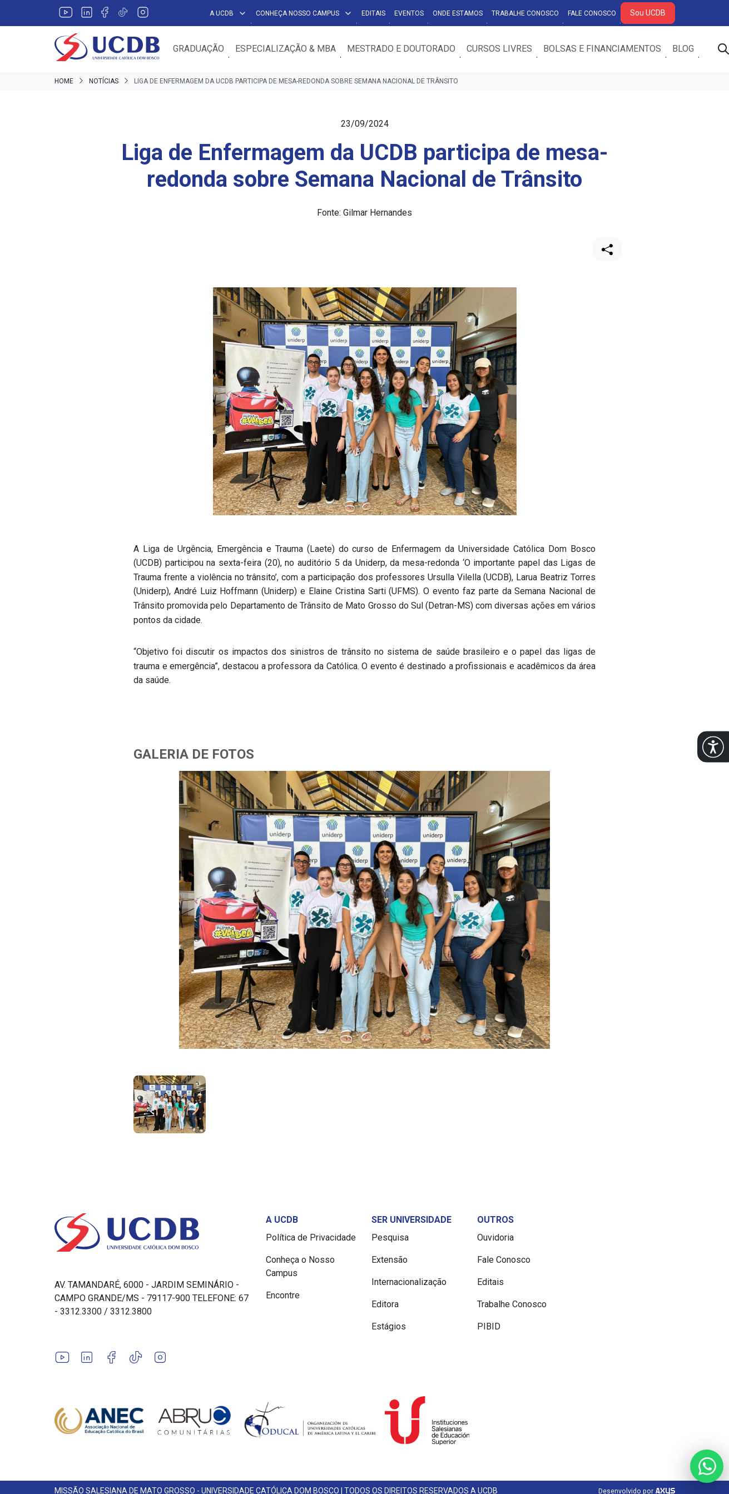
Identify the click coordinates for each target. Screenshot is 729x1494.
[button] (713, 747)
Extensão (389, 1260)
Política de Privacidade (311, 1238)
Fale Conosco (592, 13)
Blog (684, 48)
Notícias (103, 81)
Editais (373, 13)
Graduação (199, 48)
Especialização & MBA (286, 48)
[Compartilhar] (607, 249)
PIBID (488, 1327)
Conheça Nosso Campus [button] (304, 13)
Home (63, 81)
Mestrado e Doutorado (402, 48)
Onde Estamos (458, 13)
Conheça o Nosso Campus (300, 1267)
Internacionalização (409, 1282)
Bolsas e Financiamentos (603, 48)
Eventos (409, 13)
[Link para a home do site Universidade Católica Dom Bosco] (153, 1233)
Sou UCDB (648, 12)
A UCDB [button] (228, 13)
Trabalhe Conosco (525, 13)
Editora (385, 1304)
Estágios (388, 1327)
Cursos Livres (500, 48)
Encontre (283, 1296)
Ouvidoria (495, 1238)
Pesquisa (390, 1238)
